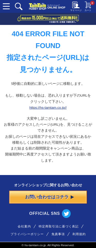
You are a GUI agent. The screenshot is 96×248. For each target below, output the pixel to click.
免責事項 (58, 234)
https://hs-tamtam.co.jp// (48, 107)
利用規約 (79, 234)
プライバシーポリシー (27, 234)
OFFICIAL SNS (50, 213)
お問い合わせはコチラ (49, 197)
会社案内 (24, 226)
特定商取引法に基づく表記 (59, 226)
